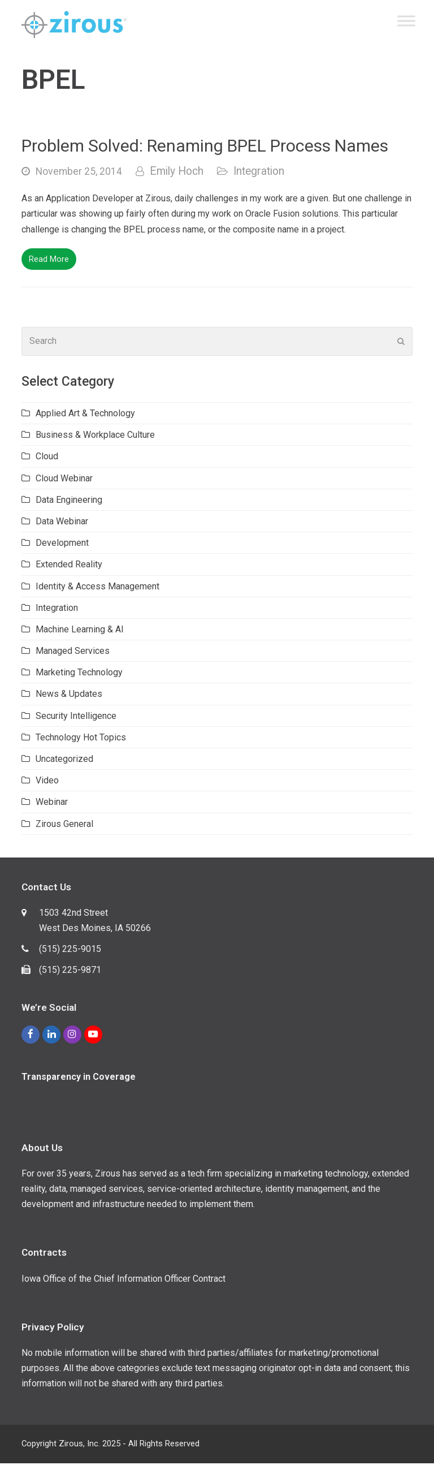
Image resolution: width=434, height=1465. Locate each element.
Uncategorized (64, 760)
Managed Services (73, 652)
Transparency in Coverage (78, 1078)
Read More (49, 261)
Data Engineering (69, 501)
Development (62, 544)
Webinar (52, 803)
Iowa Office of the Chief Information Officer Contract (123, 1280)
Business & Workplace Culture (95, 436)
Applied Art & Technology (85, 415)
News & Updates (69, 695)
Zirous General (64, 825)
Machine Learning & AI (80, 631)
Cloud (47, 458)
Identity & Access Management (97, 588)
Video (47, 782)
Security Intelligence (76, 717)
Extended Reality (69, 566)
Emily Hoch (176, 172)
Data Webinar (62, 523)
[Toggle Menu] (406, 21)
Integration (258, 172)
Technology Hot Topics (81, 739)
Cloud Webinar (64, 480)
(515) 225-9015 (70, 950)
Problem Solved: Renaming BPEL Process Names (204, 147)
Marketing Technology (79, 674)
